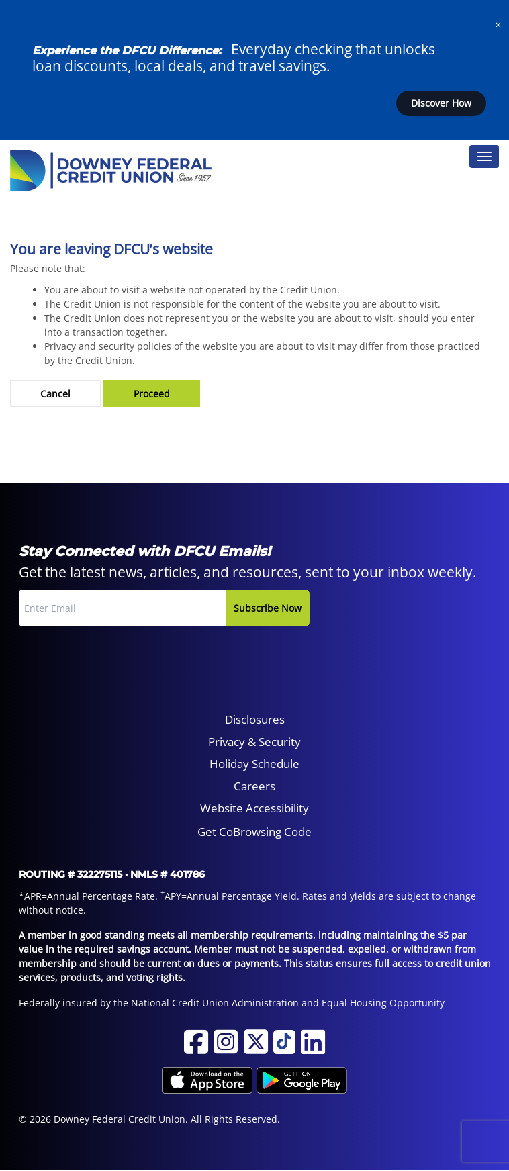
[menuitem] (255, 719)
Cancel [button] (55, 393)
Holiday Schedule (254, 763)
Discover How (441, 103)
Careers (254, 786)
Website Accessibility (254, 808)
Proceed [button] (152, 393)
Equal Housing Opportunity (383, 1002)
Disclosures (255, 719)
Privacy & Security (254, 741)
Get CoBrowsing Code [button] (254, 831)
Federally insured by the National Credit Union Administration (159, 1002)
